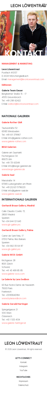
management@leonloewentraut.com (25, 79)
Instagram (23, 366)
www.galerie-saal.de (12, 194)
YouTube (23, 371)
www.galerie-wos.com (13, 274)
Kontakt (23, 362)
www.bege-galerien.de (13, 169)
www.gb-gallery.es (11, 225)
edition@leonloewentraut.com (23, 104)
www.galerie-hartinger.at (14, 323)
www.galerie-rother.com (14, 141)
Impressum (23, 381)
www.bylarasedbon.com (14, 298)
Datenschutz (23, 385)
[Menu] (43, 5)
